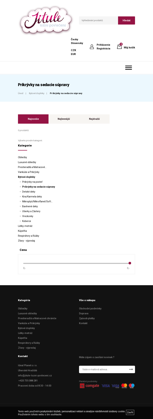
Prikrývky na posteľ (32, 181)
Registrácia (103, 48)
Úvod (20, 93)
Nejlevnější (64, 119)
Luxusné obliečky (27, 162)
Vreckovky (27, 216)
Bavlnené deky (30, 206)
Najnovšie (33, 119)
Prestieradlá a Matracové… (32, 167)
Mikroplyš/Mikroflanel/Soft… (37, 201)
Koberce (26, 221)
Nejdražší (94, 119)
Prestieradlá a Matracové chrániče (37, 318)
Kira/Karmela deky (32, 196)
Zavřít (130, 412)
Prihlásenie (103, 44)
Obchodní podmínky (90, 308)
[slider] (130, 263)
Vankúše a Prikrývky (28, 172)
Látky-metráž (25, 226)
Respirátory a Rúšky (28, 235)
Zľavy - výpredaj (26, 240)
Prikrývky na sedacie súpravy (66, 93)
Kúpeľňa (22, 231)
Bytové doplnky (36, 93)
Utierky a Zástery (31, 211)
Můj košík (129, 46)
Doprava (83, 313)
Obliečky (22, 157)
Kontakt (83, 323)
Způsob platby (87, 318)
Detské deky (28, 191)
